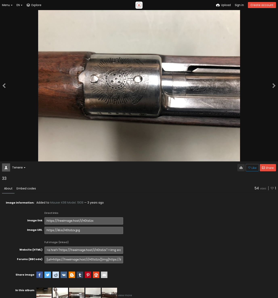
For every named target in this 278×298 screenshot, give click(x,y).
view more (125, 295)
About (8, 188)
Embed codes (26, 188)
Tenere (18, 167)
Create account (262, 5)
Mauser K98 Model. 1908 (66, 203)
